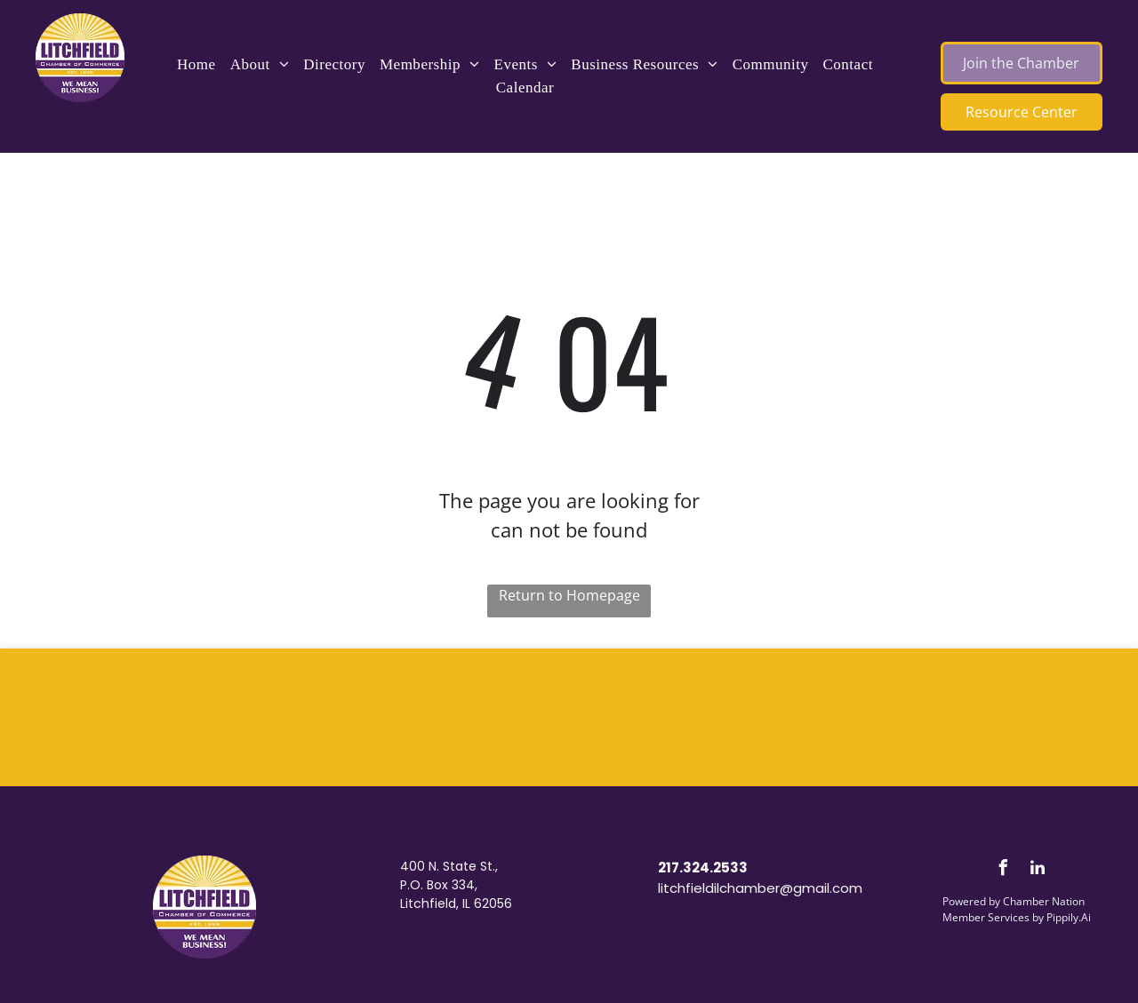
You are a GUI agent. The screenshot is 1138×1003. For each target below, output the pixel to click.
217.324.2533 (703, 867)
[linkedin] (1037, 870)
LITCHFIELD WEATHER (569, 715)
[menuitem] (196, 64)
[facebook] (1002, 870)
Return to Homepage (569, 595)
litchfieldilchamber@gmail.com (760, 888)
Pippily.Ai (1068, 917)
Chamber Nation (1044, 901)
